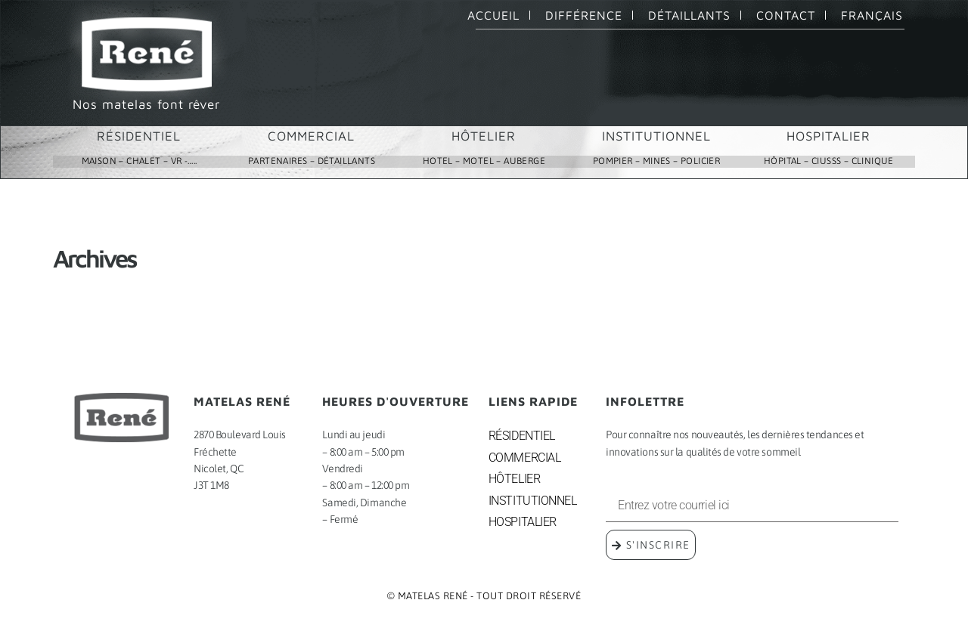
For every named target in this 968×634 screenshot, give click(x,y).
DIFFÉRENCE (583, 15)
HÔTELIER (483, 136)
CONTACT (785, 15)
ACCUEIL (493, 15)
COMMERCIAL (311, 136)
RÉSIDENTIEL (139, 136)
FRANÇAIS (872, 15)
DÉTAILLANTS (689, 15)
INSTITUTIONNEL (656, 136)
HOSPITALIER (828, 136)
